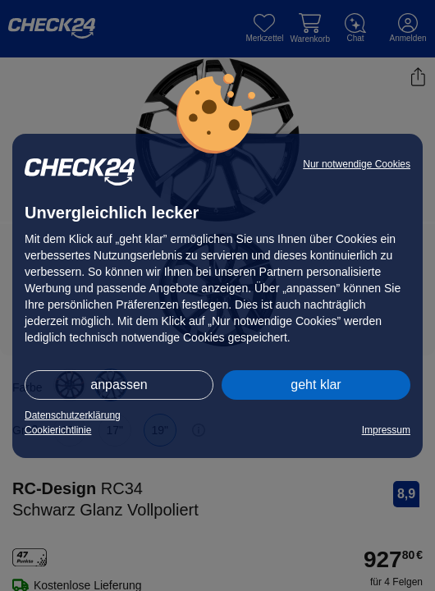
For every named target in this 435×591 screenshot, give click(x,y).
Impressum (386, 430)
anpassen (118, 385)
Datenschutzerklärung (73, 415)
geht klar (316, 385)
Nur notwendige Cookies (356, 164)
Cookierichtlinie (58, 430)
